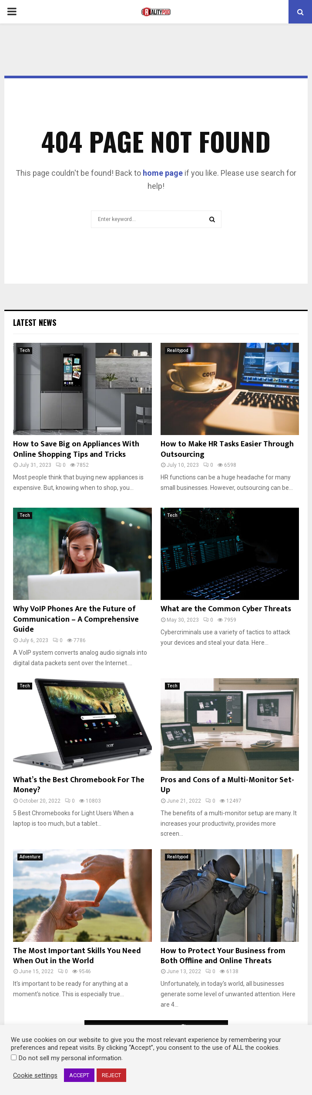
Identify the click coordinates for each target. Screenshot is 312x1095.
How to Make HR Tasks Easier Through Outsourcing (227, 449)
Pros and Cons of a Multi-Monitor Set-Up (227, 785)
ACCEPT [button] (79, 1075)
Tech (25, 350)
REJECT (111, 1075)
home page (163, 172)
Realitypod (177, 350)
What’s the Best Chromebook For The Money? (78, 785)
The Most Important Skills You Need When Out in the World (77, 956)
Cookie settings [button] (35, 1075)
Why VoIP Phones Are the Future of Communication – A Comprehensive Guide (76, 619)
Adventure (30, 856)
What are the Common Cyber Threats (226, 609)
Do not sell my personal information (70, 1058)
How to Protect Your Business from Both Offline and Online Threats (223, 956)
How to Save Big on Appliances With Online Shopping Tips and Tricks (76, 449)
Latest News (34, 322)
